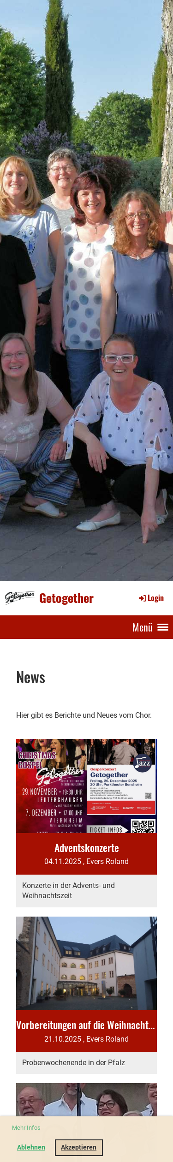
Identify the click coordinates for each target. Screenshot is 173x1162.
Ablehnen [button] (31, 1147)
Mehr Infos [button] (26, 1127)
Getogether (66, 598)
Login (150, 597)
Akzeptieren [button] (78, 1147)
